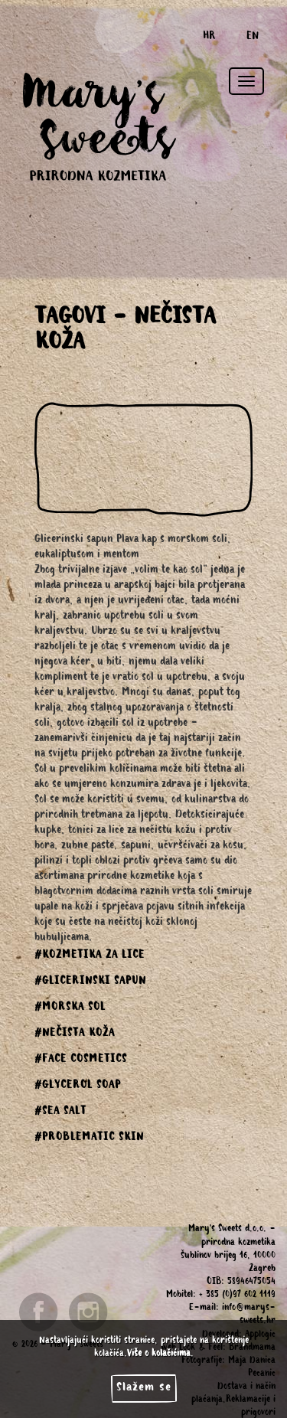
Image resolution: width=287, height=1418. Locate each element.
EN (252, 37)
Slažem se (143, 1388)
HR (209, 37)
